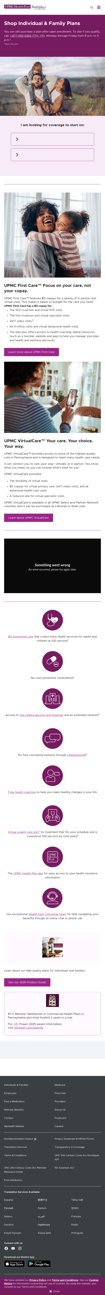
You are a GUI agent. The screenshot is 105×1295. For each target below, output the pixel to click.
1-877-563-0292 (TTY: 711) (27, 35)
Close (54, 1291)
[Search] (92, 7)
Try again (52, 576)
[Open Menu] (99, 7)
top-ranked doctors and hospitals (41, 715)
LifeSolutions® (76, 755)
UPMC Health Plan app (28, 873)
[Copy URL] (52, 568)
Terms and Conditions (65, 1280)
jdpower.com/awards (28, 1027)
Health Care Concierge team (47, 914)
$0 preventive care (20, 636)
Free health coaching (22, 792)
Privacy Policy (38, 1280)
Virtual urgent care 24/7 (24, 832)
